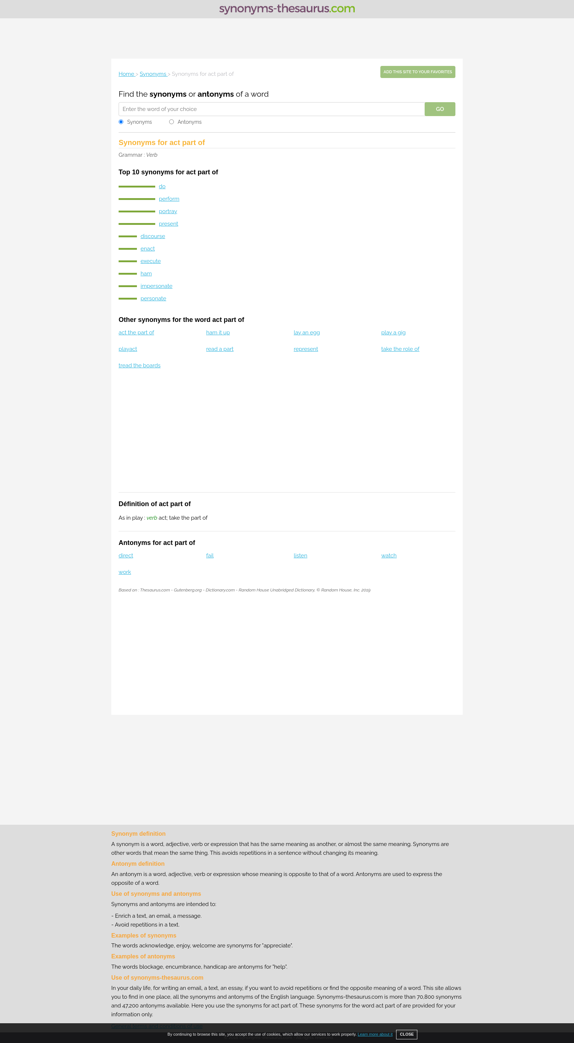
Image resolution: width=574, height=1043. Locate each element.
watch (389, 555)
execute (151, 261)
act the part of (136, 332)
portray (168, 211)
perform (169, 199)
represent (306, 349)
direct (126, 555)
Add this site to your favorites (418, 72)
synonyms (168, 94)
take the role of (400, 349)
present (168, 223)
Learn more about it (375, 1034)
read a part (220, 349)
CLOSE (407, 1034)
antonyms (216, 94)
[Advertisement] (287, 38)
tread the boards (140, 365)
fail (209, 555)
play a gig (393, 332)
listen (300, 555)
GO (440, 109)
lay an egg (307, 332)
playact (128, 349)
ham (146, 273)
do (162, 186)
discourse (153, 236)
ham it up (218, 332)
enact (148, 248)
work (125, 572)
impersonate (156, 286)
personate (153, 298)
